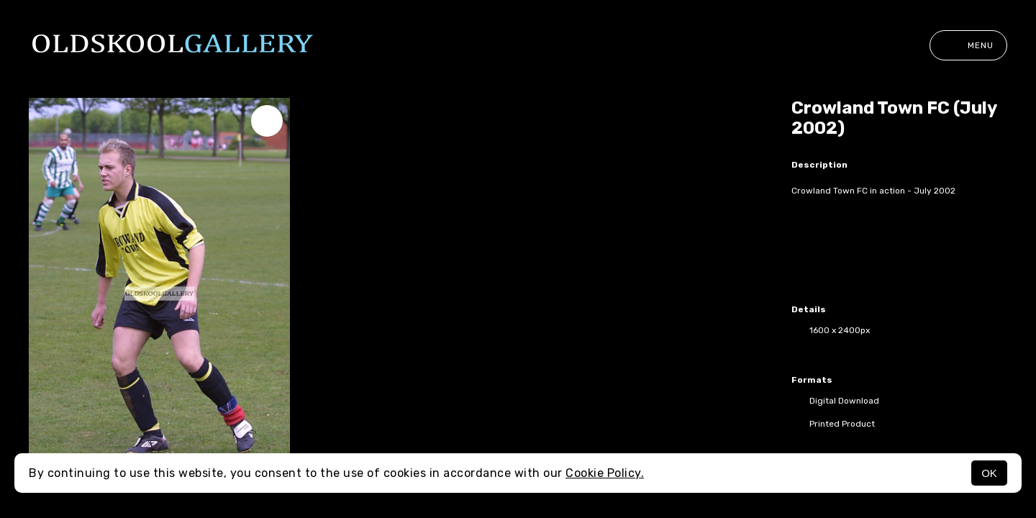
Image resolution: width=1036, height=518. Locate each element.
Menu (968, 45)
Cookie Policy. (604, 473)
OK (989, 473)
